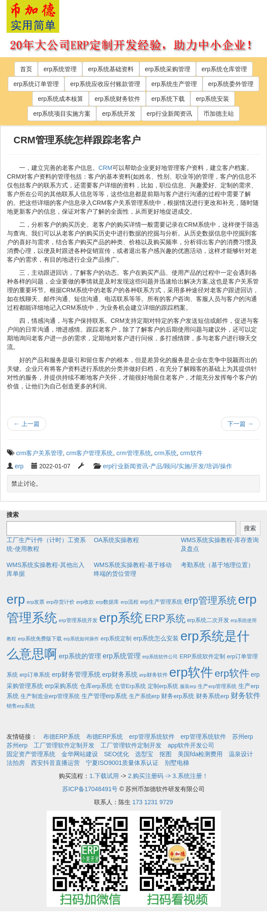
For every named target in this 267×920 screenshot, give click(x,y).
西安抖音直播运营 (55, 762)
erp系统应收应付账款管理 (105, 83)
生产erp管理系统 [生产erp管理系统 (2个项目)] (217, 686)
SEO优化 (116, 754)
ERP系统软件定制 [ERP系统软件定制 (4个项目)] (202, 656)
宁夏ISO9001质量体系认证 (122, 762)
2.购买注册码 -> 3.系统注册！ (168, 775)
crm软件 (191, 453)
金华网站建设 (79, 754)
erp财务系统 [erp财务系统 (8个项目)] (119, 674)
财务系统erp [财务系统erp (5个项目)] (212, 696)
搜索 (13, 514)
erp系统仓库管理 (224, 69)
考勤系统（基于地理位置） (217, 564)
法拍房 (16, 762)
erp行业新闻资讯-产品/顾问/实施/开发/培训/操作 (167, 466)
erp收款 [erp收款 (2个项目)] (85, 602)
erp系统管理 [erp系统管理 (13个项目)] (122, 656)
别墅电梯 (177, 762)
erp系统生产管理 (174, 83)
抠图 (165, 754)
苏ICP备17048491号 (90, 788)
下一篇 (240, 423)
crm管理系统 (133, 453)
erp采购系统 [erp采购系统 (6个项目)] (61, 685)
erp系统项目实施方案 (62, 113)
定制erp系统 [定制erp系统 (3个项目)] (163, 686)
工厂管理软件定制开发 (64, 745)
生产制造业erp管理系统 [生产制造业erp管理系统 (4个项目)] (50, 696)
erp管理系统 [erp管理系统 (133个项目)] (210, 600)
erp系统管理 (60, 69)
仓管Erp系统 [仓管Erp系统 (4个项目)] (130, 686)
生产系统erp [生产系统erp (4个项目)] (144, 696)
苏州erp (242, 736)
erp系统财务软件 (117, 98)
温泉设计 (241, 754)
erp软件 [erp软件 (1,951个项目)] (191, 672)
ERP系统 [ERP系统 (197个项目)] (165, 618)
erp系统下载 (168, 98)
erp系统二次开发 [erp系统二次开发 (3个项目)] (208, 620)
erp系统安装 (212, 98)
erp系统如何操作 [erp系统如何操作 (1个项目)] (81, 638)
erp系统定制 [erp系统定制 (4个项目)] (116, 638)
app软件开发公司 (191, 745)
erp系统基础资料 (110, 69)
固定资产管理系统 (31, 754)
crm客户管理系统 (89, 453)
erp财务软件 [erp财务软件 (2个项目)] (153, 675)
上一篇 (27, 423)
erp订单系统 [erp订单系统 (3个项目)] (35, 675)
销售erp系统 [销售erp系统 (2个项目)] (21, 706)
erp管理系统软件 (151, 736)
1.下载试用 (104, 775)
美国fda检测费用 (200, 754)
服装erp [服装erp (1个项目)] (188, 686)
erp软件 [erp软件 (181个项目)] (232, 673)
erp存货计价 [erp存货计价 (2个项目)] (60, 602)
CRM (105, 167)
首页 (26, 69)
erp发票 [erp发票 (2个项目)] (35, 602)
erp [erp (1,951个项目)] (16, 599)
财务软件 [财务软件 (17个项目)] (245, 696)
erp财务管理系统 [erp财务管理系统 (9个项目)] (76, 674)
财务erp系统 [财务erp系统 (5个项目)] (177, 696)
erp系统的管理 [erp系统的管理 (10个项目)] (80, 656)
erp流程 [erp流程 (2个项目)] (130, 602)
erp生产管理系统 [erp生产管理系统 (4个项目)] (161, 601)
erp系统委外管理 (230, 83)
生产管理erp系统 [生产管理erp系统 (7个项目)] (104, 695)
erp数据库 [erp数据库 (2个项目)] (107, 602)
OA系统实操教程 (116, 539)
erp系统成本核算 (60, 98)
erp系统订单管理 (36, 83)
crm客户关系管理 (39, 453)
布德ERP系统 (61, 736)
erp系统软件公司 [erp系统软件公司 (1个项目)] (160, 656)
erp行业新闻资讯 (169, 113)
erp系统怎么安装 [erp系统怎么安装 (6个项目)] (156, 638)
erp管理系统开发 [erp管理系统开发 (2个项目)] (78, 620)
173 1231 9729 (152, 802)
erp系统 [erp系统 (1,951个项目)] (121, 617)
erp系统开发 (118, 113)
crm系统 (165, 453)
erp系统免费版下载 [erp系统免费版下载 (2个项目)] (40, 638)
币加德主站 (218, 113)
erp (19, 466)
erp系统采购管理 (167, 69)
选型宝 (144, 754)
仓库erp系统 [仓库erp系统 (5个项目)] (96, 686)
